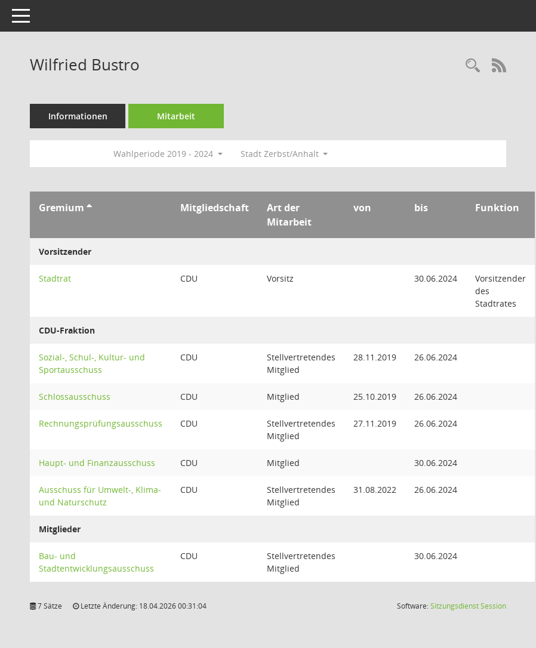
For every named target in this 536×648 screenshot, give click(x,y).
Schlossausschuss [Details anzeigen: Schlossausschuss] (74, 396)
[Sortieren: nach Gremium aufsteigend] (89, 207)
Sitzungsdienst (468, 606)
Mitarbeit (176, 116)
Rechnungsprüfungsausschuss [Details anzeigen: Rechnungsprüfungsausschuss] (100, 423)
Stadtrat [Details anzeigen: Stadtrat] (55, 278)
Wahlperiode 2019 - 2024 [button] (168, 153)
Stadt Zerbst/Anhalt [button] (284, 153)
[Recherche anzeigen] (473, 66)
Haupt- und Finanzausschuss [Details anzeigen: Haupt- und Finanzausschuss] (97, 462)
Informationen (77, 116)
